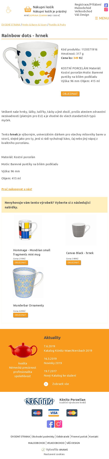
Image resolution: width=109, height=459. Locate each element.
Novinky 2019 (53, 363)
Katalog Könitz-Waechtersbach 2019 (68, 350)
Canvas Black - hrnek (80, 253)
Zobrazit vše (56, 383)
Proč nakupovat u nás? (16, 189)
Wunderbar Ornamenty (28, 305)
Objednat (70, 93)
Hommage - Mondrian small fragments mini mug (31, 252)
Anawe (63, 449)
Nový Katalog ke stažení (60, 375)
